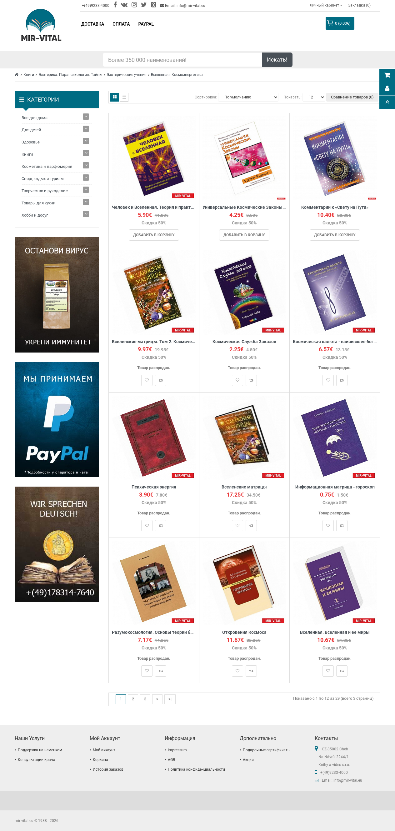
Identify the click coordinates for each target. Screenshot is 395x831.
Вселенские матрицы (244, 487)
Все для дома (35, 117)
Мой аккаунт (104, 750)
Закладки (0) (359, 5)
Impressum (177, 750)
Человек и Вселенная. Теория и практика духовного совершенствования (154, 207)
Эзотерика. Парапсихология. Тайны (70, 75)
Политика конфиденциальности (196, 769)
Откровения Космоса (244, 632)
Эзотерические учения (127, 75)
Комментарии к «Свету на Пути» (334, 207)
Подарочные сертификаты (266, 750)
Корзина (100, 760)
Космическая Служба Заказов (244, 341)
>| (170, 699)
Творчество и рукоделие (45, 190)
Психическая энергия (154, 487)
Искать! (277, 59)
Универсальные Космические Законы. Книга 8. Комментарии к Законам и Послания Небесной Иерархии (244, 207)
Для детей (31, 130)
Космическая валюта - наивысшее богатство (335, 341)
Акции (248, 760)
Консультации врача (36, 760)
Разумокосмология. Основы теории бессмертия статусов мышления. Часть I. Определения (154, 632)
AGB (171, 760)
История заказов (108, 769)
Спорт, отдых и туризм (43, 178)
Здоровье (31, 142)
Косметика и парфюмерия (47, 166)
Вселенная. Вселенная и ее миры (335, 632)
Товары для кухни (39, 203)
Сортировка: (206, 97)
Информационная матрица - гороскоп (335, 487)
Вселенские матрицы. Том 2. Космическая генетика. (154, 341)
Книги (28, 75)
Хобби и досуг (35, 215)
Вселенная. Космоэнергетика (177, 75)
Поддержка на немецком (40, 750)
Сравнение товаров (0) (352, 97)
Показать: (292, 97)
